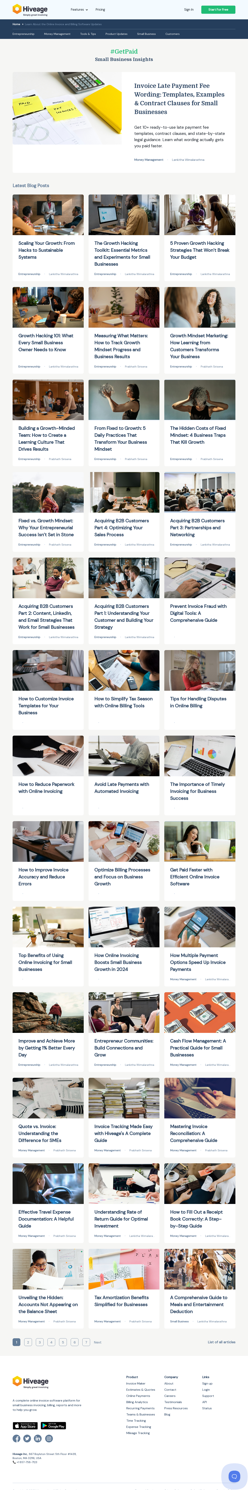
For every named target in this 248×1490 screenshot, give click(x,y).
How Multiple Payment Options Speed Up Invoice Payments (198, 962)
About (168, 1383)
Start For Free (218, 10)
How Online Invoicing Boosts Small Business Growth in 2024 (118, 962)
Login (206, 1390)
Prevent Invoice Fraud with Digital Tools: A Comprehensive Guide (198, 613)
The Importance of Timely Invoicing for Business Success (197, 791)
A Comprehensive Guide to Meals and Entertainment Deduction (198, 1304)
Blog (167, 1414)
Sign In (189, 9)
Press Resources (176, 1408)
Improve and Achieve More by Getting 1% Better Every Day (46, 1048)
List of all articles (221, 1342)
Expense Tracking (138, 1427)
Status (207, 1408)
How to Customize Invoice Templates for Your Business (46, 706)
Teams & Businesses (140, 1414)
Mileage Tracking (138, 1433)
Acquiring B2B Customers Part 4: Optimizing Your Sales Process (121, 528)
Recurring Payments (140, 1408)
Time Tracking (136, 1421)
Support (208, 1396)
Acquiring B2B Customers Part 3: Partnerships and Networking (197, 528)
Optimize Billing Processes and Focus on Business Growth (122, 877)
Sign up (207, 1383)
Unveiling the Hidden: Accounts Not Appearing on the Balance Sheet (48, 1304)
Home (16, 24)
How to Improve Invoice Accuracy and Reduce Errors (43, 877)
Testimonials (173, 1402)
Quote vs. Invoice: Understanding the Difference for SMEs (39, 1133)
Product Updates (116, 34)
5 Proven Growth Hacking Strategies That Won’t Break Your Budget (199, 250)
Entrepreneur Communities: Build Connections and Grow (123, 1048)
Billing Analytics (137, 1402)
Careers (170, 1396)
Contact (170, 1390)
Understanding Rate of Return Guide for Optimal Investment (121, 1219)
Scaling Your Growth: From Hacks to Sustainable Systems (46, 250)
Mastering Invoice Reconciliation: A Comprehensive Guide (193, 1133)
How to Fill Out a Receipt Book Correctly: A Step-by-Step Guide (196, 1219)
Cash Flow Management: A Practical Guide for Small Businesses (198, 1048)
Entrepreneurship (23, 34)
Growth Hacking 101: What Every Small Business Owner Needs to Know (45, 343)
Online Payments (138, 1396)
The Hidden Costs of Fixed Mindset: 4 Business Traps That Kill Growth (198, 435)
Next (98, 1342)
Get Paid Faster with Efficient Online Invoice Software (194, 877)
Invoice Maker (136, 1383)
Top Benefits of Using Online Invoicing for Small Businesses (45, 962)
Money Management (57, 34)
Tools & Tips (88, 34)
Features (79, 9)
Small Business (146, 34)
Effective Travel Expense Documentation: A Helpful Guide (46, 1219)
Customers (172, 34)
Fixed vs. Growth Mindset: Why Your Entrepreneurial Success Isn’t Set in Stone (46, 528)
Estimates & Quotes (140, 1390)
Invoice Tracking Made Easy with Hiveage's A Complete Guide (123, 1133)
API (204, 1402)
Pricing (100, 9)
